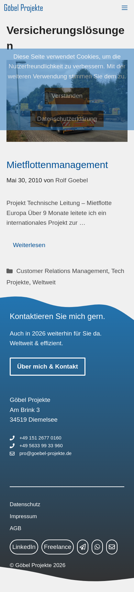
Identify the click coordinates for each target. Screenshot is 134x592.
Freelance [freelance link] (58, 546)
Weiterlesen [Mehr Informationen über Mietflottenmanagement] (29, 245)
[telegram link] (82, 547)
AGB (15, 528)
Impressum (23, 516)
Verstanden (67, 95)
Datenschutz (25, 504)
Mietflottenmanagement (57, 164)
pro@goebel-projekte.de (45, 453)
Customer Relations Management (62, 271)
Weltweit (43, 282)
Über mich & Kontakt (47, 366)
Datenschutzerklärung (67, 118)
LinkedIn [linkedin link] (24, 546)
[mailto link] (111, 547)
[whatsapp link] (97, 547)
